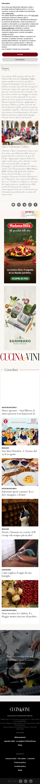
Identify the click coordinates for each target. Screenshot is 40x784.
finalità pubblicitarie (8, 28)
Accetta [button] (20, 54)
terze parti (34, 15)
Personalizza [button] (20, 59)
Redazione (5, 68)
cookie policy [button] (9, 13)
